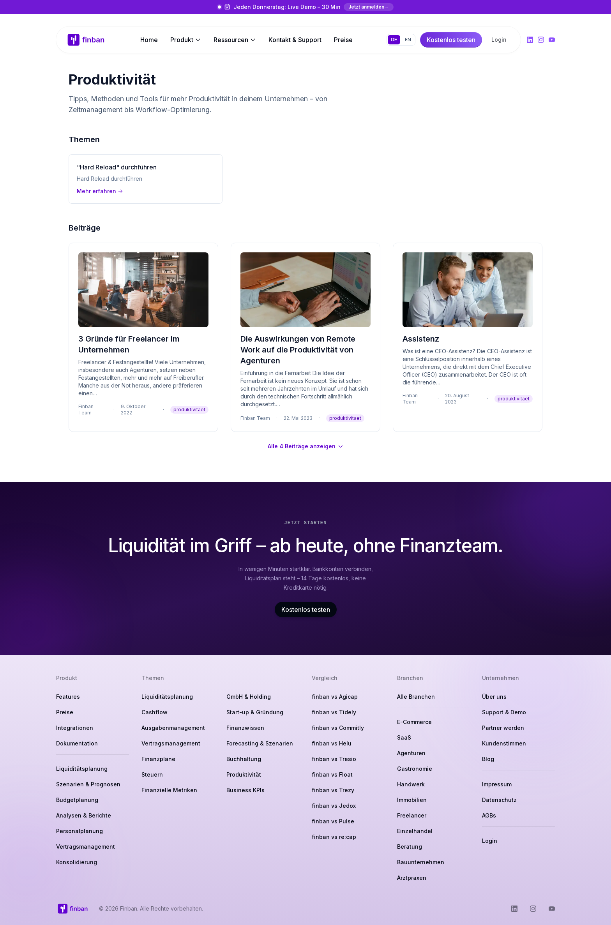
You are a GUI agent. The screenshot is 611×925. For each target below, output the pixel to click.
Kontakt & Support (294, 40)
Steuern (152, 774)
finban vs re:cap (334, 836)
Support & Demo (504, 712)
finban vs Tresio (334, 759)
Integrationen (74, 727)
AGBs (489, 815)
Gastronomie (414, 768)
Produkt (185, 40)
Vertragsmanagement (85, 846)
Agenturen (411, 753)
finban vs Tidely (334, 712)
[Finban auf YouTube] (552, 40)
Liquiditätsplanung (82, 768)
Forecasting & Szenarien (259, 743)
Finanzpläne (158, 759)
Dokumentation (77, 743)
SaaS (404, 737)
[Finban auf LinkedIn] (530, 40)
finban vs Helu (331, 743)
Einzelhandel (415, 831)
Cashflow (154, 712)
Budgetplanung (77, 799)
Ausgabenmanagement (173, 727)
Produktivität (243, 774)
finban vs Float (332, 774)
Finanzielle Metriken (169, 790)
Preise (343, 40)
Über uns (494, 696)
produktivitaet (189, 409)
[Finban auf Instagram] (541, 40)
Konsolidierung (76, 862)
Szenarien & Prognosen (88, 784)
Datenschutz (499, 799)
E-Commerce (414, 722)
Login (499, 39)
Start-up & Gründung (254, 712)
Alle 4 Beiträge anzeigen (305, 446)
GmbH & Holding (248, 696)
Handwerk (411, 784)
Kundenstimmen (504, 743)
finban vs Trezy (333, 790)
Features (68, 696)
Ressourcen (235, 40)
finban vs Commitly (338, 727)
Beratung (409, 846)
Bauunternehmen (420, 862)
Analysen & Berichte (83, 815)
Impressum (497, 784)
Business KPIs (245, 790)
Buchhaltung (243, 759)
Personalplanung (79, 831)
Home (149, 40)
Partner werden (503, 727)
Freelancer (411, 815)
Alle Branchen (416, 696)
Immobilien (412, 799)
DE (394, 39)
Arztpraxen (411, 877)
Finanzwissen (245, 727)
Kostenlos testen (305, 609)
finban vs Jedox (334, 805)
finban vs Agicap (335, 696)
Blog (488, 759)
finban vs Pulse (333, 821)
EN (408, 39)
